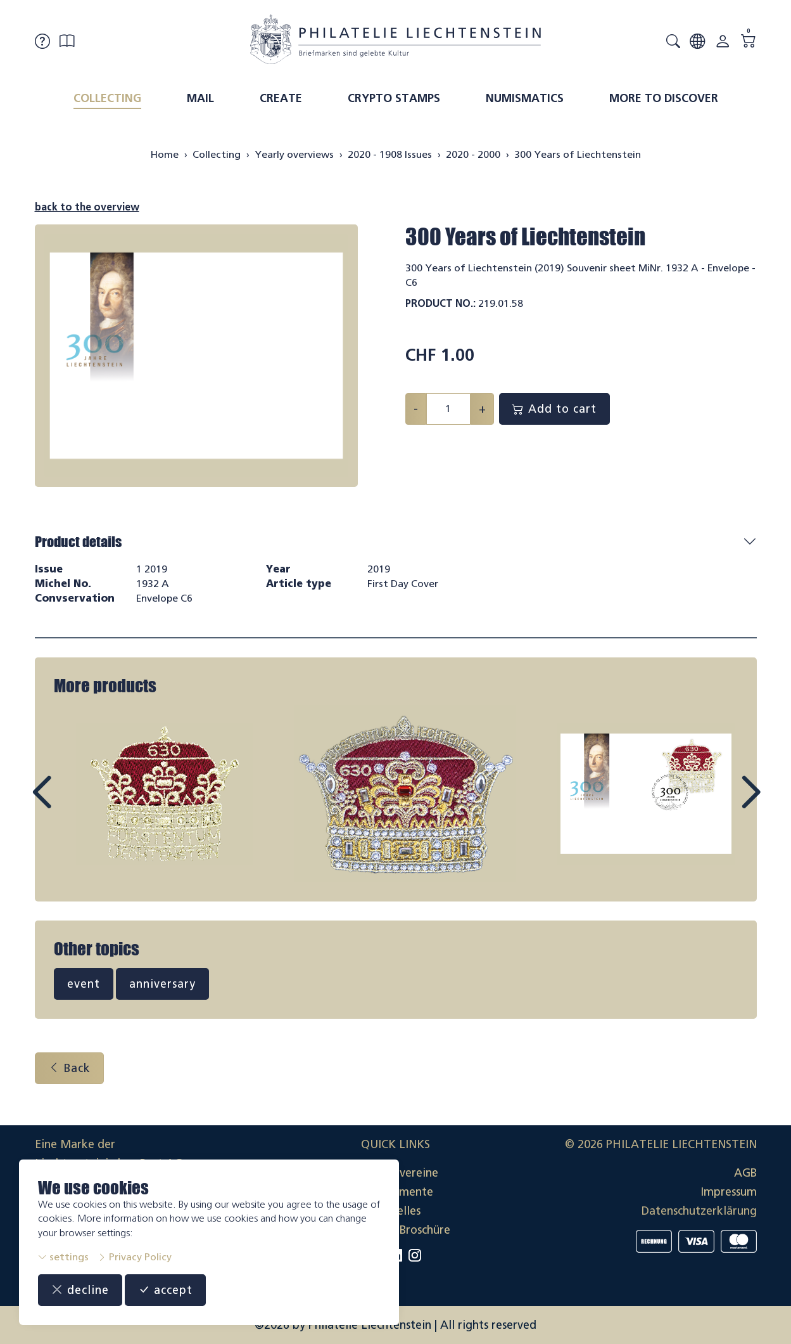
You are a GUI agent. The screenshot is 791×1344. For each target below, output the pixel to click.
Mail (200, 98)
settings (63, 1257)
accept (165, 1290)
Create (281, 98)
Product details (78, 541)
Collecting (107, 98)
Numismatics (525, 98)
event (83, 984)
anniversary (162, 984)
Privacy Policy (135, 1257)
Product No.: (440, 303)
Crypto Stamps (394, 98)
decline (80, 1290)
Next (721, 804)
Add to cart (554, 409)
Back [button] (69, 1068)
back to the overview (87, 207)
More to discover (663, 98)
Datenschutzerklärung (699, 1211)
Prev (70, 804)
